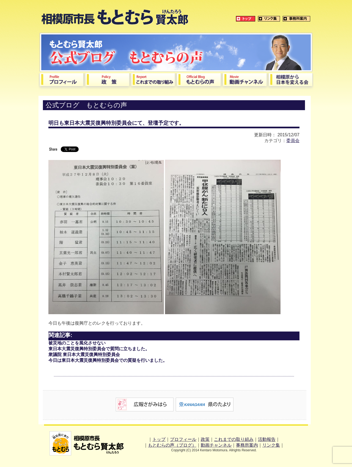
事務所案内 (247, 445)
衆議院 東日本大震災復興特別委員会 (84, 354)
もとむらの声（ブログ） (172, 445)
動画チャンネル (216, 445)
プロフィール (183, 439)
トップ (159, 439)
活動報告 (267, 439)
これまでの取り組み (234, 439)
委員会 (292, 140)
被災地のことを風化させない (77, 343)
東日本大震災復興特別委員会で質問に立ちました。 (99, 348)
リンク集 (271, 445)
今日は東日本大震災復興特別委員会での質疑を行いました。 (107, 360)
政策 (205, 439)
